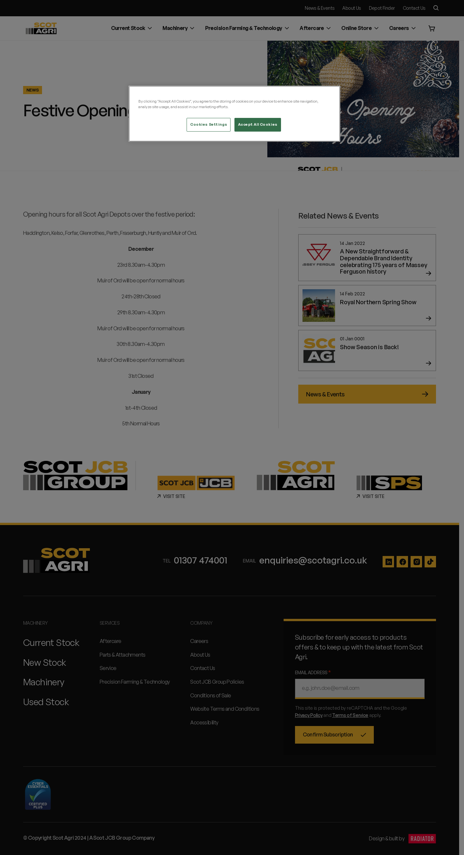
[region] (234, 114)
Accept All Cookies (257, 124)
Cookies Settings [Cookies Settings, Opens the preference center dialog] (208, 124)
